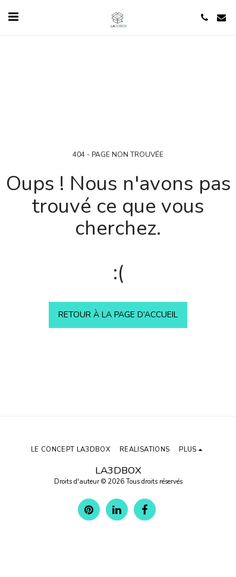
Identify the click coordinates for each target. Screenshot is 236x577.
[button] (13, 17)
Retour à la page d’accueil (118, 314)
